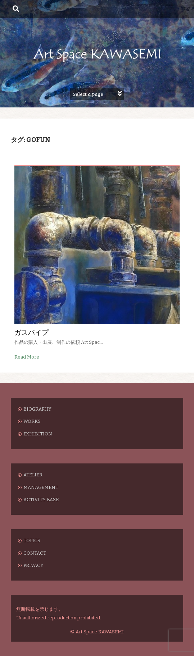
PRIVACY (33, 565)
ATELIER (32, 474)
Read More (26, 357)
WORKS (32, 421)
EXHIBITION (37, 433)
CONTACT (34, 553)
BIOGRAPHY (37, 409)
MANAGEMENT (40, 487)
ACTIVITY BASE (41, 499)
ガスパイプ (31, 332)
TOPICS (31, 540)
